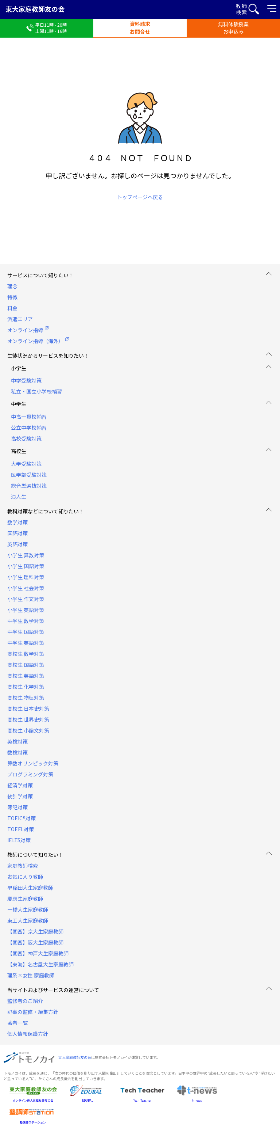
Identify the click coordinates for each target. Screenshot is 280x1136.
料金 (12, 308)
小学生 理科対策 (25, 577)
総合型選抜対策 (29, 485)
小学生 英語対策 (25, 609)
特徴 (12, 297)
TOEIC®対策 (21, 818)
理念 (12, 286)
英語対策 (17, 544)
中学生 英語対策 (25, 642)
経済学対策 (20, 785)
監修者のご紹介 (25, 1000)
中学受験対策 (26, 380)
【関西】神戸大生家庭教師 (38, 953)
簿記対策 (17, 807)
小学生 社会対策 (25, 588)
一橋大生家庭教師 (27, 909)
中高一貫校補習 (29, 416)
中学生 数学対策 (25, 620)
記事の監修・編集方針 (32, 1011)
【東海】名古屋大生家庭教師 (40, 964)
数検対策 (17, 752)
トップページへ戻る (140, 197)
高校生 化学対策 (25, 686)
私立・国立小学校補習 (36, 391)
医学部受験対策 (29, 474)
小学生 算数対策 (25, 555)
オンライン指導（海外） (35, 341)
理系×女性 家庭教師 (30, 975)
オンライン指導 (25, 330)
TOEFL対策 (20, 829)
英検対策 (17, 741)
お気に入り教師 (25, 876)
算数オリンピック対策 (32, 763)
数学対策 (17, 522)
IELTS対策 (19, 840)
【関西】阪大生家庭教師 (35, 942)
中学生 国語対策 (25, 631)
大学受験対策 (26, 463)
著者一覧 (17, 1022)
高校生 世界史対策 (28, 719)
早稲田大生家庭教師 (30, 887)
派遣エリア (20, 319)
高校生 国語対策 (25, 664)
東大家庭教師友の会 (35, 9)
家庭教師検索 (22, 865)
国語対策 (17, 533)
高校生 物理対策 (25, 697)
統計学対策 (20, 796)
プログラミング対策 (30, 774)
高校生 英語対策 (25, 675)
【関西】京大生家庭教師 (35, 931)
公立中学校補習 (29, 427)
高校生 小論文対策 (28, 730)
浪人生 (18, 496)
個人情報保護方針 (27, 1033)
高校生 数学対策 (25, 653)
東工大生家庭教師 (27, 920)
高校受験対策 (26, 438)
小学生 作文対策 (25, 599)
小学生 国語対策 (25, 566)
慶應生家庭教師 (25, 898)
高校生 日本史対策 (28, 708)
